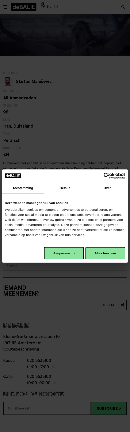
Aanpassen (64, 253)
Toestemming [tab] (22, 188)
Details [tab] (65, 188)
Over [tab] (107, 188)
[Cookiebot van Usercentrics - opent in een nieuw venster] (106, 176)
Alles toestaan (105, 253)
